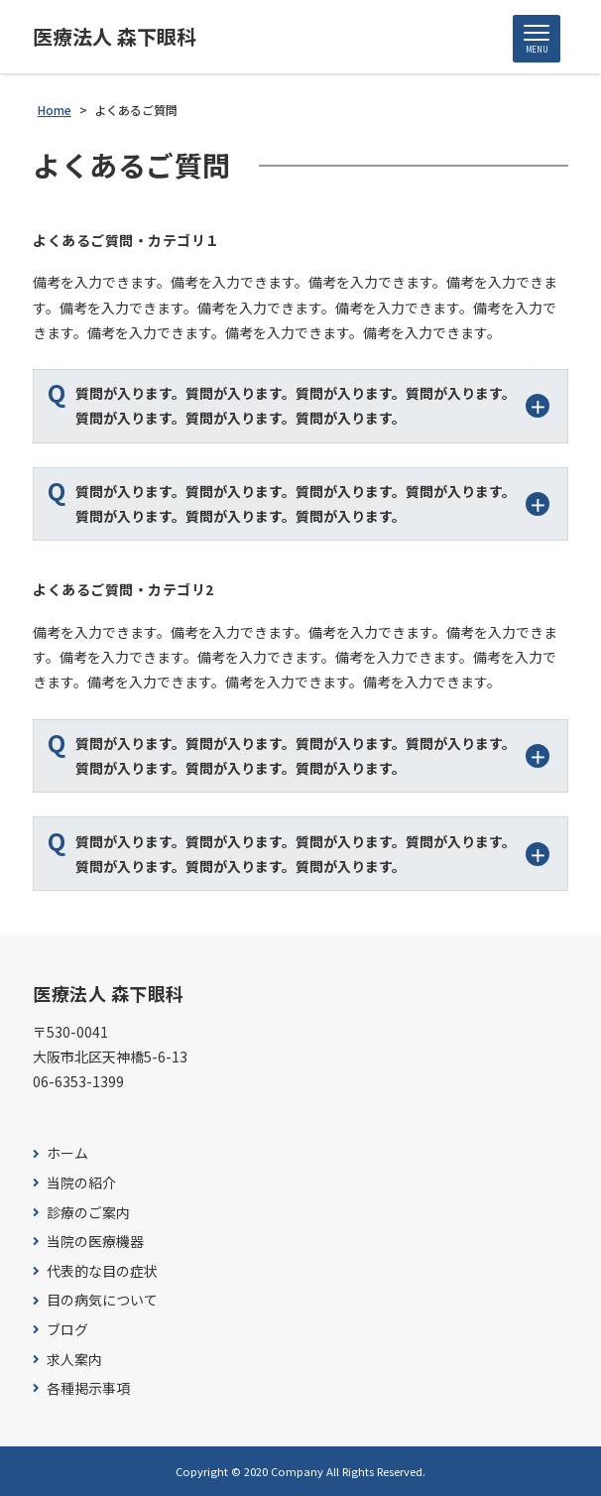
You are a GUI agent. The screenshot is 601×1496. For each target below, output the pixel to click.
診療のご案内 (88, 1212)
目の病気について (102, 1300)
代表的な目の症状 (102, 1271)
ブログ (67, 1329)
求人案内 (74, 1359)
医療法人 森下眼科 (114, 37)
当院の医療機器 (95, 1241)
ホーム (67, 1153)
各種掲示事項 (88, 1388)
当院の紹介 (81, 1183)
